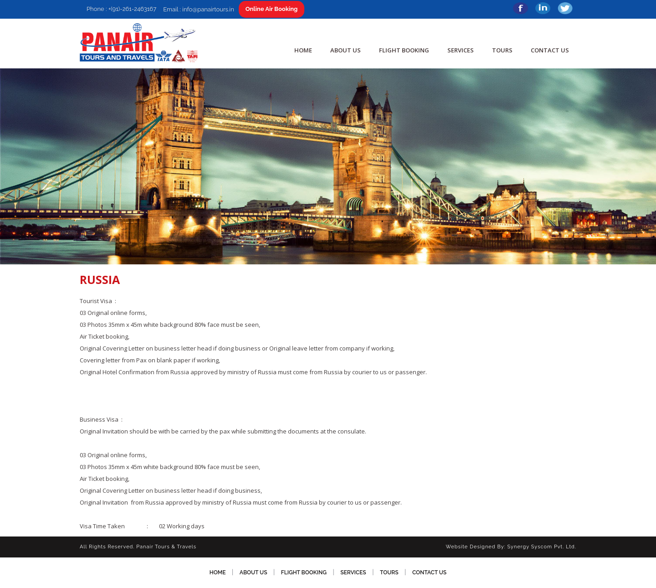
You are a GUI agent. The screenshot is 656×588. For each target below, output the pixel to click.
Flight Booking (404, 50)
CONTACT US (550, 50)
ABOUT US (345, 50)
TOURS (502, 50)
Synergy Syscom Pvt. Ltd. (541, 547)
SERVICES (460, 50)
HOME (303, 50)
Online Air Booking (272, 8)
